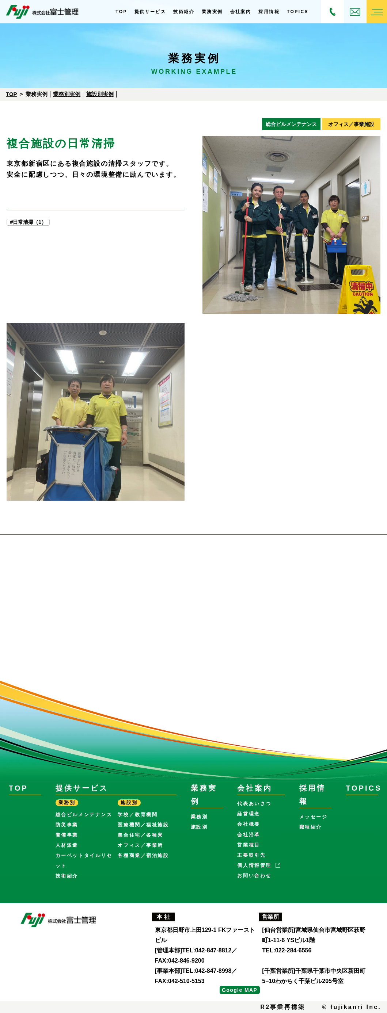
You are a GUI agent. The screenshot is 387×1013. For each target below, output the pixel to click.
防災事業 (67, 824)
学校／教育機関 (138, 814)
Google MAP (239, 990)
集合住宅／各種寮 (140, 835)
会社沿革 (248, 834)
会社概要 (248, 824)
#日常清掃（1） (28, 222)
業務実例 (212, 11)
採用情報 (269, 11)
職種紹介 (310, 827)
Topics (297, 11)
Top (121, 11)
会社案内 (240, 11)
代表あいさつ (254, 803)
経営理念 (248, 814)
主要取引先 (251, 855)
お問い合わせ (355, 11)
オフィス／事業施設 (351, 124)
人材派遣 (67, 845)
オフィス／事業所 (140, 845)
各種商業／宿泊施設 (143, 855)
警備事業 (67, 835)
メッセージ (313, 816)
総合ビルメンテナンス (291, 124)
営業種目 (248, 845)
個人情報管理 (254, 865)
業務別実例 (66, 94)
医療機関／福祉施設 (143, 824)
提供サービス (150, 11)
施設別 (199, 827)
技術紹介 (183, 11)
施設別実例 (100, 94)
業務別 (199, 816)
